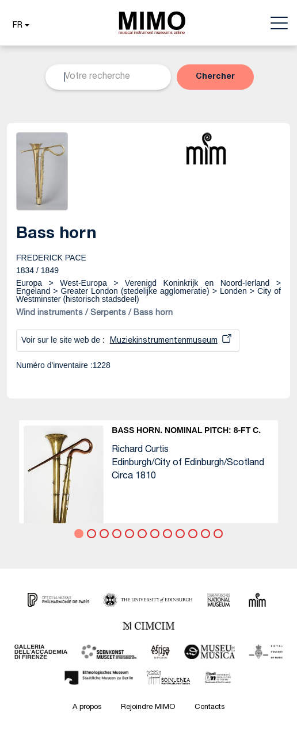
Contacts (209, 707)
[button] (19, 25)
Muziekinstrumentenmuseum (164, 341)
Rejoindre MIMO (148, 707)
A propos (87, 707)
